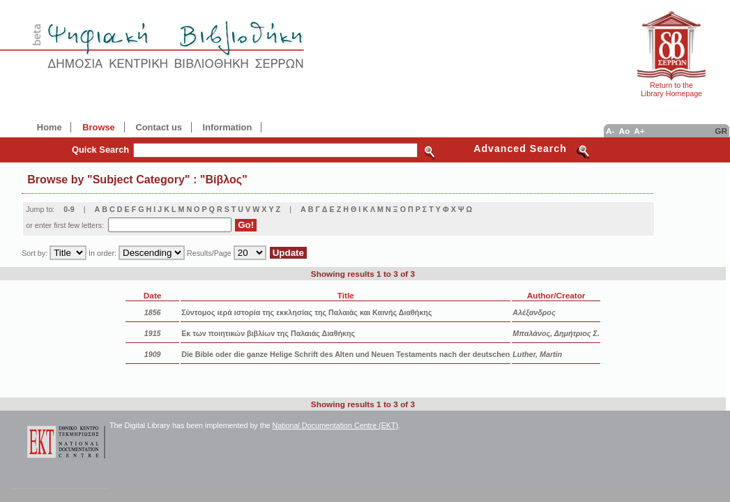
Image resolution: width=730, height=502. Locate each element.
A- (610, 130)
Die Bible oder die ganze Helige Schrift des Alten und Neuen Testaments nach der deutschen (345, 354)
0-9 (69, 209)
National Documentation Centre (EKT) (336, 425)
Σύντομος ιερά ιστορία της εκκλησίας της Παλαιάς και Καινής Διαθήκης (306, 312)
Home (49, 127)
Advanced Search (520, 148)
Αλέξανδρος (533, 312)
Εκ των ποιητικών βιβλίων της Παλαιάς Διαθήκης (268, 333)
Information (227, 127)
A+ (639, 130)
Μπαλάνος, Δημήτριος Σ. (556, 333)
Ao (624, 130)
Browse (98, 127)
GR (721, 130)
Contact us (158, 127)
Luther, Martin (537, 354)
